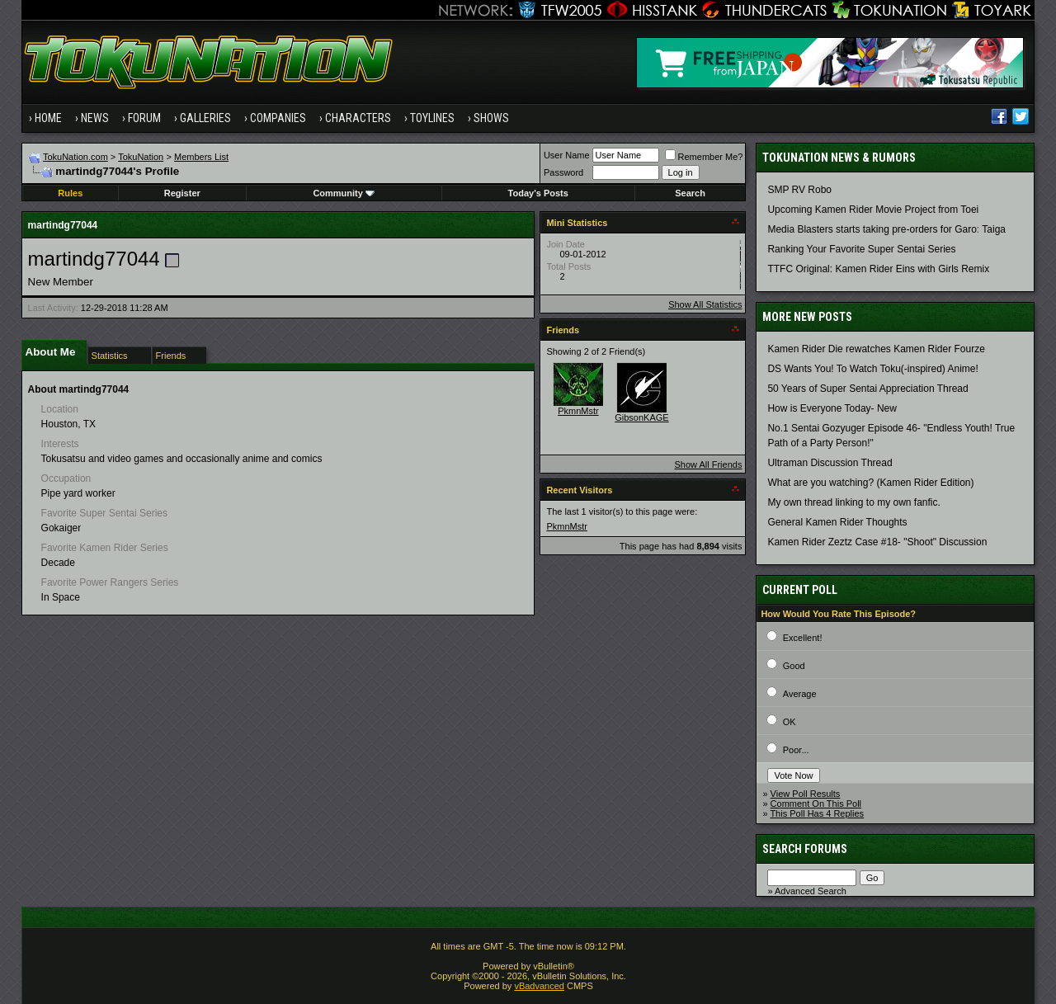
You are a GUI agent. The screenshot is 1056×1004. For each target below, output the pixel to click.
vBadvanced (539, 986)
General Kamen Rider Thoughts (837, 522)
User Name (567, 155)
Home (48, 118)
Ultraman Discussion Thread (829, 463)
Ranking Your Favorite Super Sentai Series (861, 249)
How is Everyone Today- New (832, 408)
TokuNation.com (75, 157)
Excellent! (803, 638)
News (95, 118)
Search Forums (804, 849)
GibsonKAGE (641, 417)
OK (789, 722)
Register (182, 193)
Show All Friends (708, 464)
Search (690, 193)
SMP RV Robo (799, 190)
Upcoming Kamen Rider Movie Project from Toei (872, 209)
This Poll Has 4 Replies (817, 813)
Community (344, 193)
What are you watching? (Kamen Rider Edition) (870, 482)
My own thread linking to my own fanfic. (853, 502)
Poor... (796, 750)
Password (563, 172)
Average (800, 694)
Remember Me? (704, 157)
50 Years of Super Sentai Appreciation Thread (867, 388)
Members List (201, 157)
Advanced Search (810, 891)
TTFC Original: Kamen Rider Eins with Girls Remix (878, 269)
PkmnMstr (578, 411)
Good (794, 666)
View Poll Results (806, 794)
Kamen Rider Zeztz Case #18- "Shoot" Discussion (877, 542)
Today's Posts (538, 193)
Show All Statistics (705, 304)
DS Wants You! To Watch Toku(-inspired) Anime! (872, 369)
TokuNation (140, 157)
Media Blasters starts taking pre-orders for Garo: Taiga (886, 229)
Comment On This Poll (816, 803)
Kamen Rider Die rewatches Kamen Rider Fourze (875, 349)
